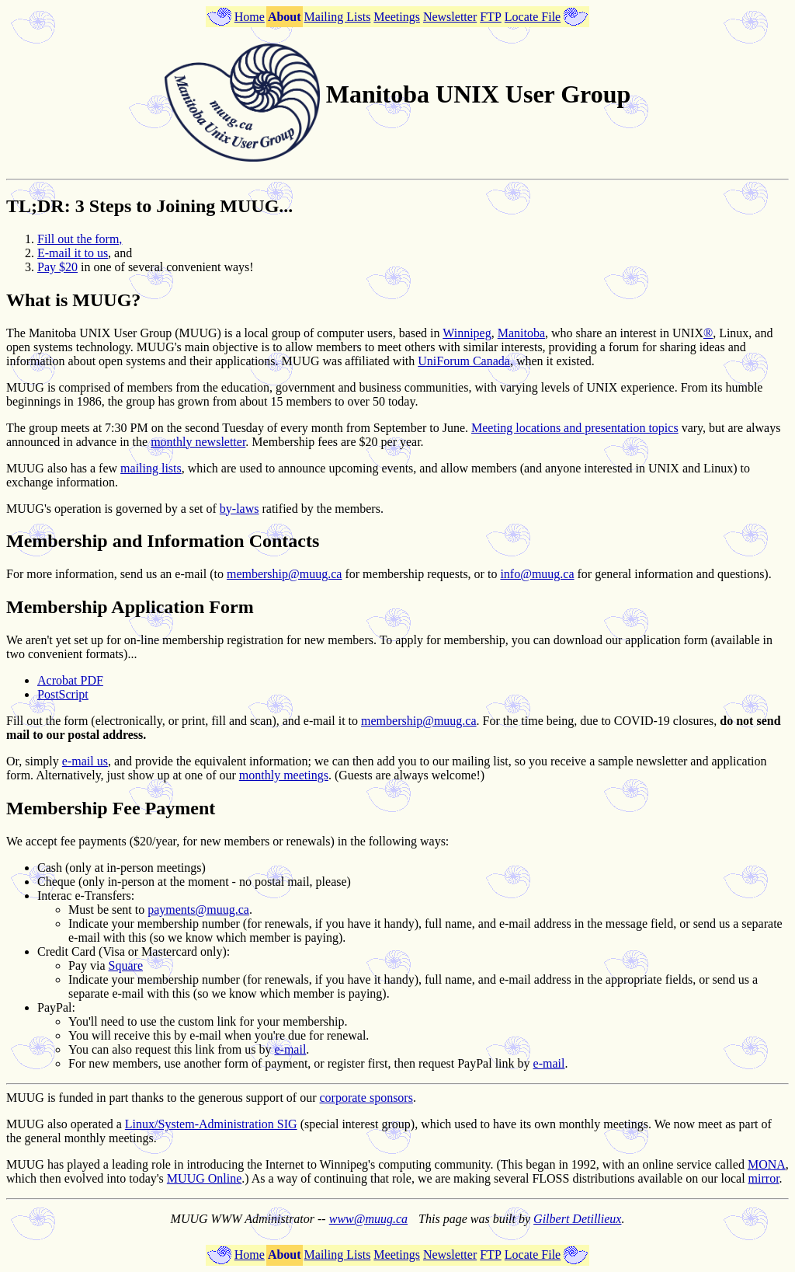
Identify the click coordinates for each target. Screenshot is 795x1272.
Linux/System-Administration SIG (211, 1124)
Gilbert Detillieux (577, 1218)
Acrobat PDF (70, 680)
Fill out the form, (79, 239)
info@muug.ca (537, 573)
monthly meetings (283, 775)
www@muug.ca (368, 1218)
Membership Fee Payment (110, 808)
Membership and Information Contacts (162, 541)
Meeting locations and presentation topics (575, 427)
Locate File (533, 16)
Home (249, 16)
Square (126, 965)
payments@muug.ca (198, 909)
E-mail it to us (72, 253)
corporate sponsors (366, 1097)
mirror (763, 1178)
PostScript (63, 694)
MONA (767, 1164)
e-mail (290, 1049)
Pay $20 (57, 267)
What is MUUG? (73, 300)
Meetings (396, 16)
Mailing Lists (337, 16)
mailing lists (151, 468)
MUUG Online (204, 1178)
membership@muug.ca (284, 573)
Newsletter (450, 16)
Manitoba (521, 333)
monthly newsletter (198, 441)
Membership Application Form (130, 607)
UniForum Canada (464, 361)
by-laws (239, 508)
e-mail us (85, 761)
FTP (491, 16)
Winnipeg (467, 333)
